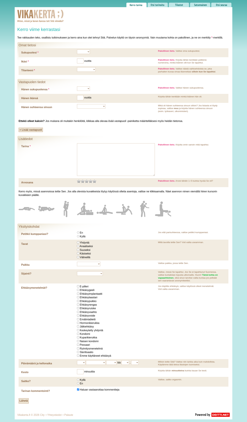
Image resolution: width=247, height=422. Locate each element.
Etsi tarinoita (157, 4)
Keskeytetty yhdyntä (91, 330)
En (81, 232)
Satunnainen (200, 4)
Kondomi (85, 334)
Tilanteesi (28, 70)
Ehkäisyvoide (87, 315)
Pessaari (85, 344)
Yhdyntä (84, 242)
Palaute (68, 415)
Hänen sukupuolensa (35, 89)
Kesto (24, 372)
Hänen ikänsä (29, 98)
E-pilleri (84, 286)
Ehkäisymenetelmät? (34, 287)
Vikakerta (32, 13)
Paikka (25, 264)
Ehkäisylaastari (88, 297)
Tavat (24, 244)
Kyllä (82, 236)
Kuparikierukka (88, 337)
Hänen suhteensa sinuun (36, 107)
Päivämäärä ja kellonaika (36, 363)
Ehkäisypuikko (88, 301)
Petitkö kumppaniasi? (34, 234)
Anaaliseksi (86, 246)
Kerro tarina (136, 4)
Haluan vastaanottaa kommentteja (99, 389)
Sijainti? (26, 273)
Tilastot (179, 4)
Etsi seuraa (221, 4)
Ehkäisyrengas (88, 304)
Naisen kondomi (89, 341)
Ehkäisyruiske (88, 308)
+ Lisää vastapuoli (30, 129)
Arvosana (27, 182)
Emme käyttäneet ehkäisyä (95, 355)
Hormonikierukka (89, 323)
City (42, 415)
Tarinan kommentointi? (35, 391)
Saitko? (26, 381)
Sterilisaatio (86, 352)
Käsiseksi (85, 253)
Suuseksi (85, 250)
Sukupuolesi (30, 52)
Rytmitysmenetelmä (91, 348)
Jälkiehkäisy (87, 326)
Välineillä (85, 257)
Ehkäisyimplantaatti (91, 293)
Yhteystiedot (54, 415)
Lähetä (23, 400)
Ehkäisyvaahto (88, 312)
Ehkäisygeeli (87, 290)
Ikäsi (25, 61)
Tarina (26, 146)
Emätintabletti (88, 319)
